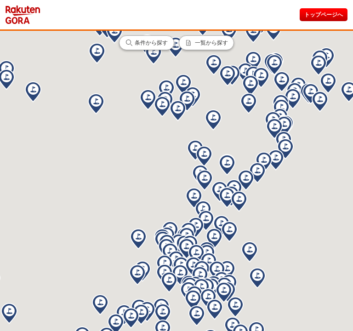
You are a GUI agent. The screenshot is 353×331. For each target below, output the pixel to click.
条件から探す (151, 43)
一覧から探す (211, 43)
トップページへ (323, 14)
